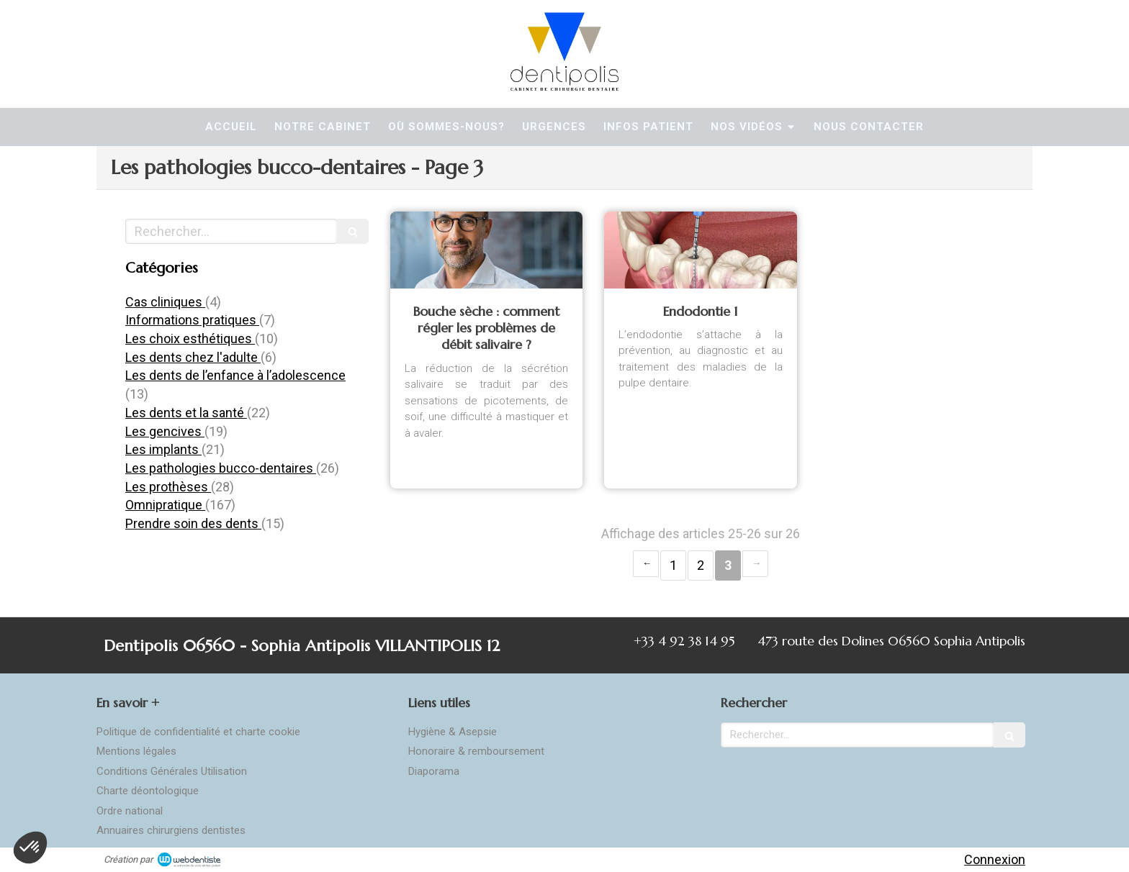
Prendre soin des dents (193, 523)
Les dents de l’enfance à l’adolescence (235, 375)
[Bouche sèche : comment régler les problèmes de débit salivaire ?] (486, 250)
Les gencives (164, 431)
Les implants (163, 449)
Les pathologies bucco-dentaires (220, 468)
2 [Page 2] (700, 565)
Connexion (994, 859)
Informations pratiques (192, 319)
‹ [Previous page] (646, 563)
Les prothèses (168, 486)
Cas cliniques (165, 301)
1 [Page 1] (673, 565)
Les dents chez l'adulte (193, 357)
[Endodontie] (700, 250)
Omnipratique (165, 504)
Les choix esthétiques (190, 338)
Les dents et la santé (186, 412)
